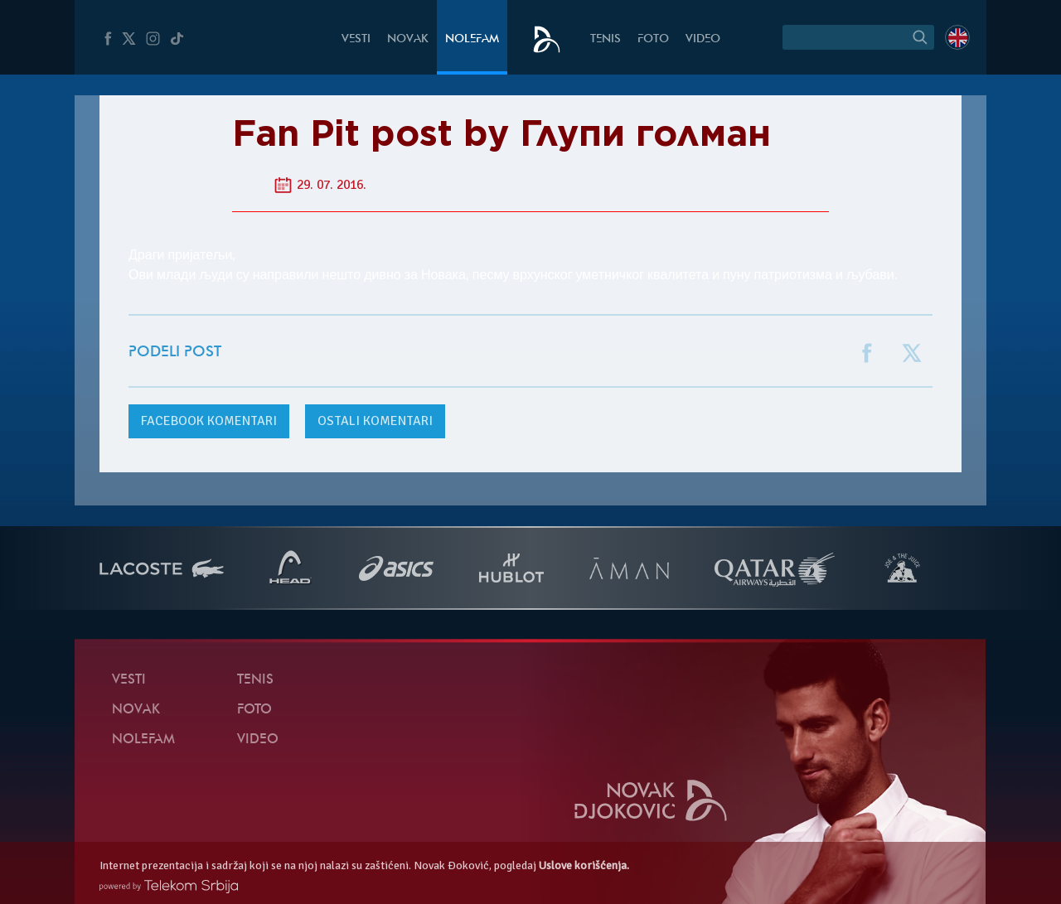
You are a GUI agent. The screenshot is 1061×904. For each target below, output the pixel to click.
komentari (209, 421)
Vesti (356, 39)
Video (703, 39)
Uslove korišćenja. (584, 865)
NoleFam (472, 39)
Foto (653, 39)
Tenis (605, 39)
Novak (408, 39)
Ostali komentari (375, 421)
